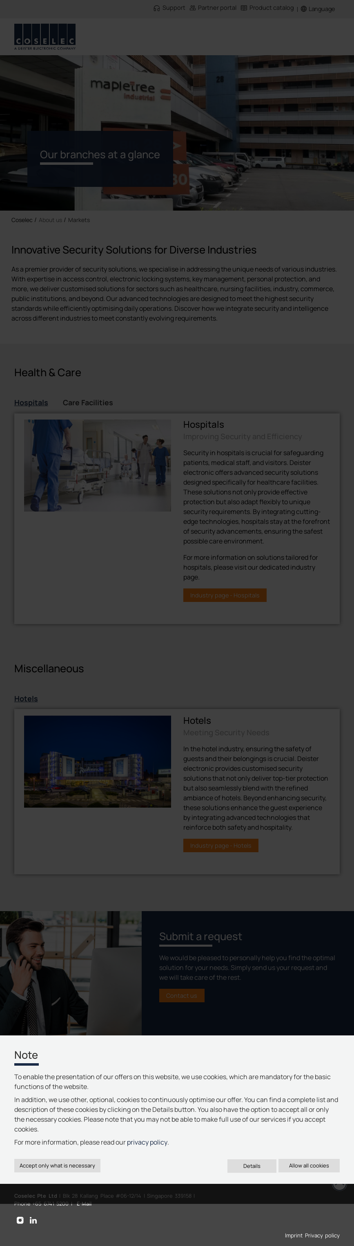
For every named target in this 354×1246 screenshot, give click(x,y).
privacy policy (147, 1142)
